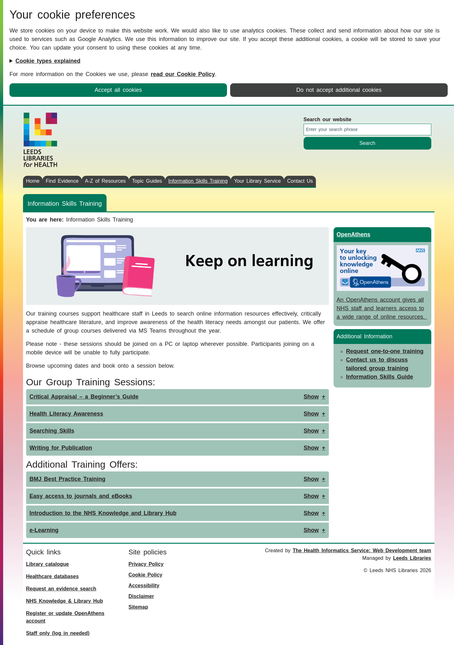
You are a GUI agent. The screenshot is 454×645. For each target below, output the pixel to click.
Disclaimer (141, 596)
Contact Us (300, 181)
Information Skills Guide (379, 377)
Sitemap (138, 607)
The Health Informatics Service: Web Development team (362, 550)
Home (33, 181)
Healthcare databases (52, 576)
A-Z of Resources (105, 181)
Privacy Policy (146, 564)
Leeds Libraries (412, 558)
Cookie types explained (47, 61)
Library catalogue (47, 564)
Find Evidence (62, 181)
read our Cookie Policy (183, 74)
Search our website (328, 119)
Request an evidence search (61, 588)
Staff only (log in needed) (58, 633)
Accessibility (144, 585)
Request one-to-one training (385, 351)
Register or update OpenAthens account (65, 617)
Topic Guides (147, 181)
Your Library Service (257, 181)
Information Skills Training (198, 181)
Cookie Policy (145, 574)
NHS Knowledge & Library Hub (64, 601)
